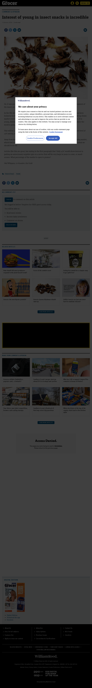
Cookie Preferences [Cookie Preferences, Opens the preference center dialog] (35, 138)
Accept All (53, 138)
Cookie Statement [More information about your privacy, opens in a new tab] (56, 132)
